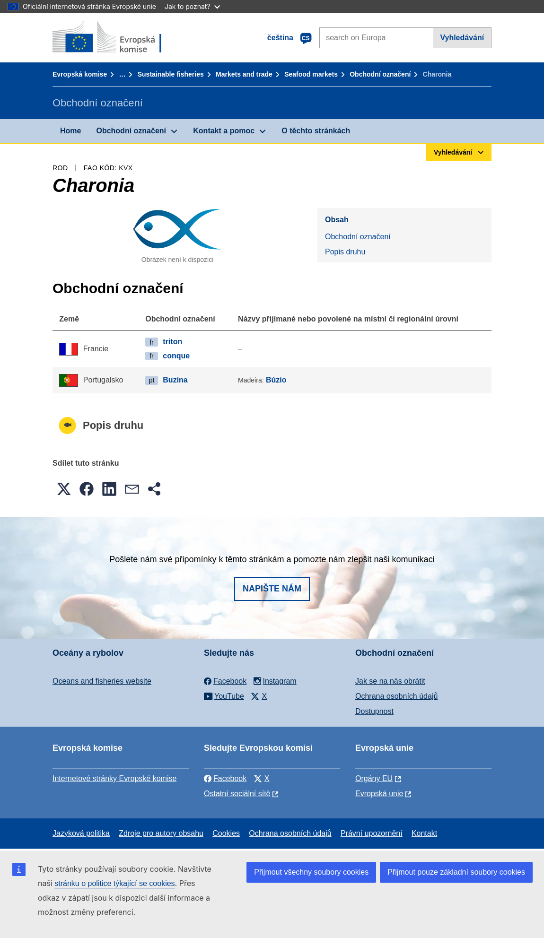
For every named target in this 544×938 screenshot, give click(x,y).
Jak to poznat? (192, 6)
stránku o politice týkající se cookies (114, 883)
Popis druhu (345, 252)
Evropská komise (80, 74)
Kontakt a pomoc (223, 131)
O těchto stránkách (315, 131)
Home (70, 131)
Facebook (225, 778)
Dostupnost (374, 711)
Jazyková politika (81, 833)
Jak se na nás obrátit (390, 681)
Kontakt (424, 833)
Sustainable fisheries (171, 74)
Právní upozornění (372, 833)
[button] (63, 488)
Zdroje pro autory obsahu (161, 833)
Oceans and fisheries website (102, 681)
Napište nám (272, 588)
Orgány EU (374, 778)
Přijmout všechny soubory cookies (311, 872)
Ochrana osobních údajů (396, 696)
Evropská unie (379, 794)
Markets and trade (244, 74)
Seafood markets (311, 74)
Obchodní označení (380, 74)
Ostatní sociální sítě (237, 794)
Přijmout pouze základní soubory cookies (456, 872)
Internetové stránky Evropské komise (114, 778)
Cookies (226, 833)
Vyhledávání (462, 38)
